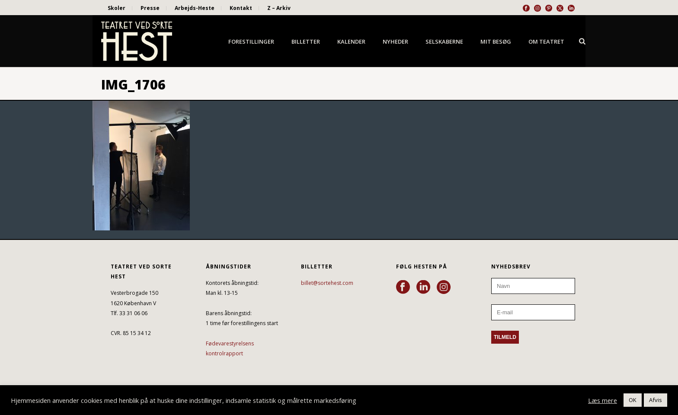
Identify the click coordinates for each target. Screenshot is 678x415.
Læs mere (602, 400)
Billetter (305, 41)
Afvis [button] (655, 400)
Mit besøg (495, 41)
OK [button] (632, 400)
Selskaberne (444, 41)
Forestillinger (251, 41)
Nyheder (395, 41)
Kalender (351, 41)
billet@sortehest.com (327, 283)
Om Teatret (546, 41)
